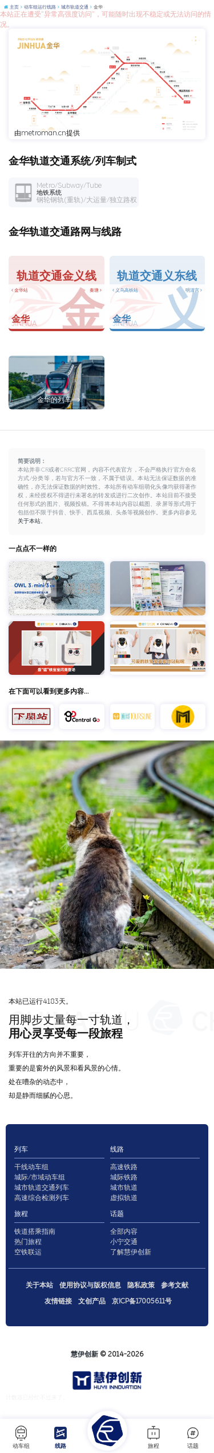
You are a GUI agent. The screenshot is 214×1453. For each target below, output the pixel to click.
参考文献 (174, 1285)
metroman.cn (43, 133)
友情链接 (58, 1301)
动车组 (21, 1437)
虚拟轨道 (124, 1198)
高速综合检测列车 (41, 1198)
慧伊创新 (84, 1354)
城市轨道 (124, 1188)
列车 (21, 1149)
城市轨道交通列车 (41, 1188)
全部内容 (124, 1231)
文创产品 (92, 1301)
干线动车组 (31, 1167)
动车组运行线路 (38, 7)
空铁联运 (28, 1252)
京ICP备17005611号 (142, 1301)
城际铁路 (124, 1177)
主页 (11, 7)
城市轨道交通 (72, 7)
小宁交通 (124, 1242)
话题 (192, 1437)
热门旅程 (28, 1242)
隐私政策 (141, 1285)
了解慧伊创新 (130, 1252)
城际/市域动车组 (39, 1177)
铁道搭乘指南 (34, 1231)
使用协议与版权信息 (90, 1285)
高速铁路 (124, 1167)
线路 (60, 1437)
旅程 (153, 1437)
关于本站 (29, 521)
